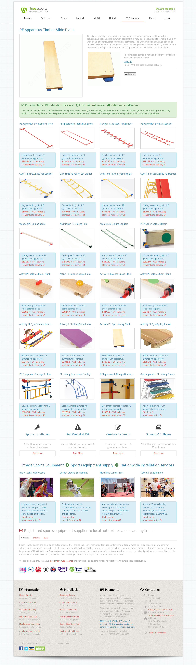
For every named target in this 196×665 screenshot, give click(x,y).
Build (46, 537)
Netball (113, 18)
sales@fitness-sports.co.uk (160, 609)
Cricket (64, 18)
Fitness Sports (25, 595)
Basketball (46, 18)
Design (36, 537)
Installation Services (28, 617)
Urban (167, 18)
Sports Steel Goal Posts (70, 624)
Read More (37, 453)
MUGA (97, 18)
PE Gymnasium (133, 18)
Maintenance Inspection (29, 624)
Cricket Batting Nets (68, 602)
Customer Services (27, 602)
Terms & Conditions (157, 632)
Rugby (152, 18)
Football (80, 18)
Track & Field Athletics (69, 631)
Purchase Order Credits (29, 631)
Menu (28, 18)
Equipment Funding (27, 609)
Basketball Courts (67, 595)
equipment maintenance (61, 561)
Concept (25, 537)
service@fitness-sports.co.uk (161, 615)
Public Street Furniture (69, 617)
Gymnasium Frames (68, 609)
